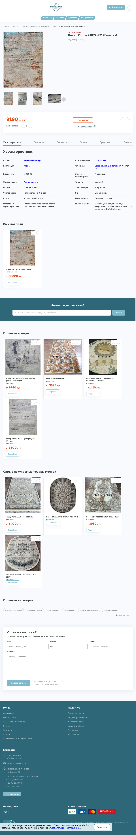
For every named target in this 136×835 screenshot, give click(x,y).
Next (63, 99)
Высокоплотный (103, 166)
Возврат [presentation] (128, 142)
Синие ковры (69, 610)
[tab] (12, 142)
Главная (6, 26)
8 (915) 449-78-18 (14, 758)
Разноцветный (31, 182)
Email (92, 642)
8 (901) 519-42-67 (14, 755)
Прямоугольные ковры (89, 610)
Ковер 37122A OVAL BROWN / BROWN (62, 517)
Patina (55, 26)
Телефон (52, 642)
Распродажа (87, 18)
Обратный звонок (12, 794)
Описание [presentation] (39, 142)
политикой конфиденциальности (47, 684)
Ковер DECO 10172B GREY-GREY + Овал (102, 517)
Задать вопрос (18, 683)
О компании (8, 713)
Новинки (60, 18)
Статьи (6, 734)
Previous (5, 99)
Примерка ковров (76, 713)
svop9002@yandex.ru (16, 763)
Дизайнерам (73, 734)
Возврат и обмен (76, 726)
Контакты (7, 730)
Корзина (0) (117, 7)
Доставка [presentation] (62, 142)
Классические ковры (13, 610)
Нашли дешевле (85, 126)
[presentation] (27, 671)
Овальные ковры (111, 610)
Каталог (47, 18)
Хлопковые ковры (34, 610)
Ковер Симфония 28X (55, 378)
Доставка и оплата (77, 722)
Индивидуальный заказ (78, 717)
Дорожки (72, 18)
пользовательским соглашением (63, 828)
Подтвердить (102, 827)
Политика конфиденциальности (17, 739)
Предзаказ (83, 120)
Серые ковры (53, 610)
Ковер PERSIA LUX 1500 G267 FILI (19, 517)
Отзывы (6, 726)
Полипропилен (118, 166)
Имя (9, 642)
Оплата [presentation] (84, 142)
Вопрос (10, 652)
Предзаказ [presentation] (105, 142)
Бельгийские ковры (30, 26)
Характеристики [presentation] (12, 142)
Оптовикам (73, 730)
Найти (119, 313)
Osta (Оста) (45, 26)
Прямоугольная (31, 187)
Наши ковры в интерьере (15, 722)
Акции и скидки (10, 717)
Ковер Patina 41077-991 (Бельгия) (20, 269)
